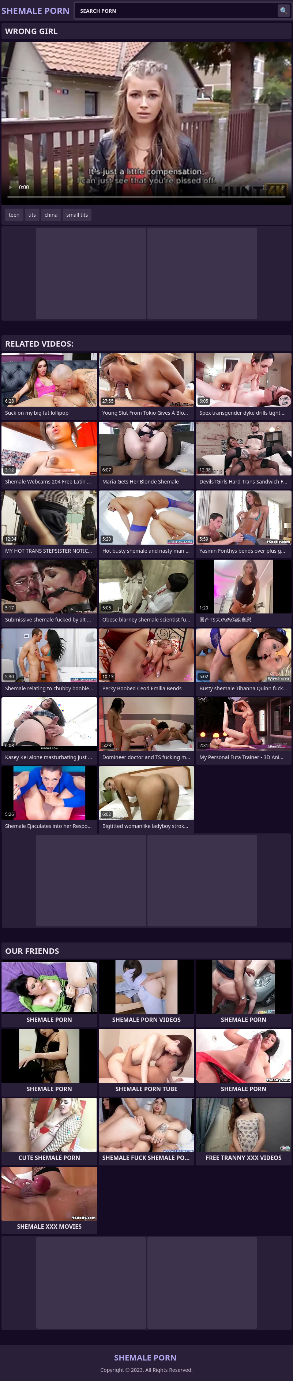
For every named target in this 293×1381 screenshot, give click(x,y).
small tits (77, 214)
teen (14, 214)
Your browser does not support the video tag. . (146, 123)
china (51, 214)
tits (32, 214)
